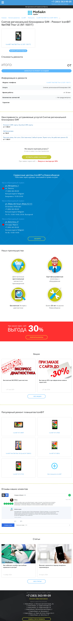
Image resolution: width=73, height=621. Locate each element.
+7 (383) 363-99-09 (62, 1)
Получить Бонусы (36, 337)
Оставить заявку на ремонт (36, 157)
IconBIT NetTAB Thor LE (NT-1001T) (58, 82)
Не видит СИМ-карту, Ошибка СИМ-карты (18, 125)
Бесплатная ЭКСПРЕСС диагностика (15, 380)
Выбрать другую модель (18, 50)
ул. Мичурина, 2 (12, 185)
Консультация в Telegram (14, 194)
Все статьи (36, 581)
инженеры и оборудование (54, 279)
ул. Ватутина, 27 (12, 222)
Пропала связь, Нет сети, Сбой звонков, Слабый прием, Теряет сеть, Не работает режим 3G (35, 137)
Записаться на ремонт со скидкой (36, 71)
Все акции (35, 396)
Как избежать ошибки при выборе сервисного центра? (14, 566)
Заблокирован (8, 131)
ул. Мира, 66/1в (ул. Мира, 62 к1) (18, 204)
